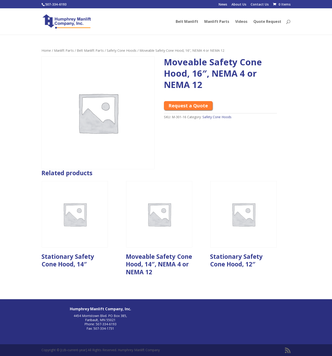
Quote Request (267, 22)
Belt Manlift (187, 22)
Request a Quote (188, 106)
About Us (238, 4)
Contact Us (260, 4)
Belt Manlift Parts (90, 50)
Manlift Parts (216, 22)
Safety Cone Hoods (121, 50)
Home (46, 50)
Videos (241, 22)
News (223, 4)
